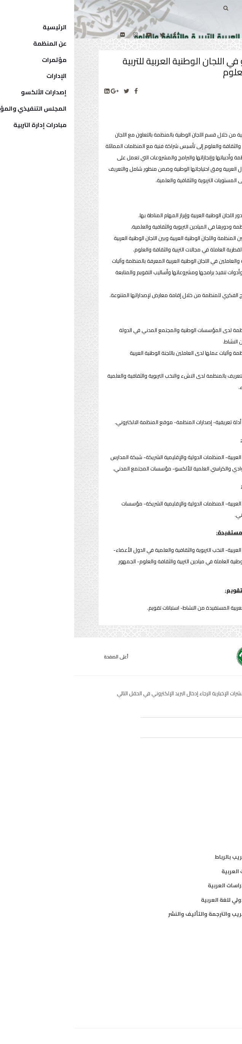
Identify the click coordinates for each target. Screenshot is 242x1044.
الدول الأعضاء (195, 972)
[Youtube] (74, 35)
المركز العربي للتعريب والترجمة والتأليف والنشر (153, 914)
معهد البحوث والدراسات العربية (173, 885)
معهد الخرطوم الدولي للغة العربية (169, 900)
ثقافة (204, 798)
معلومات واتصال (191, 827)
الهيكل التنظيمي (190, 986)
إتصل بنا (202, 1001)
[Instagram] (61, 35)
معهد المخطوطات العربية (179, 871)
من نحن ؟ (200, 944)
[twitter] (88, 35)
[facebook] (100, 35)
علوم (206, 813)
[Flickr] (48, 35)
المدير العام (197, 958)
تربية (206, 784)
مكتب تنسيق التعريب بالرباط (176, 857)
